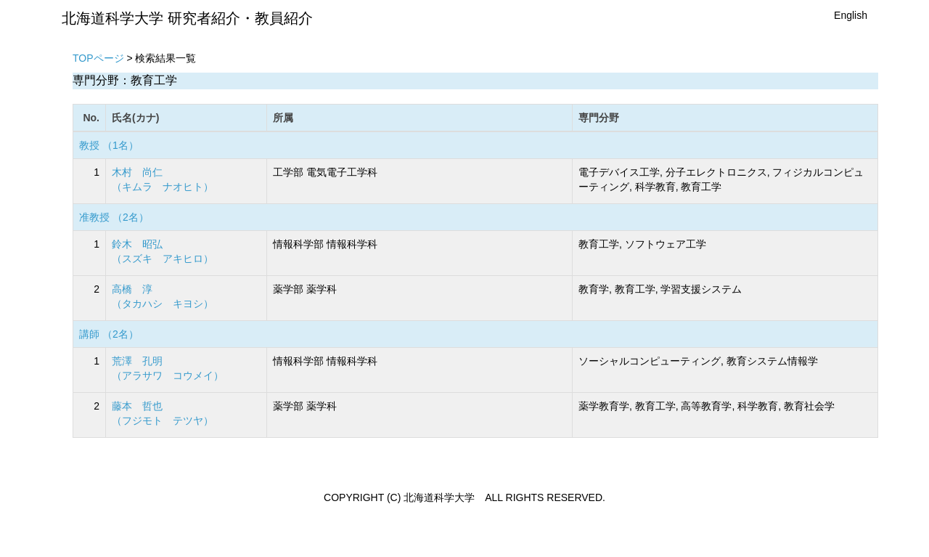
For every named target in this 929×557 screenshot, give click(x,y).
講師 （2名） (109, 334)
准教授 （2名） (114, 217)
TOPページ (98, 58)
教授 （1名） (109, 145)
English (850, 15)
